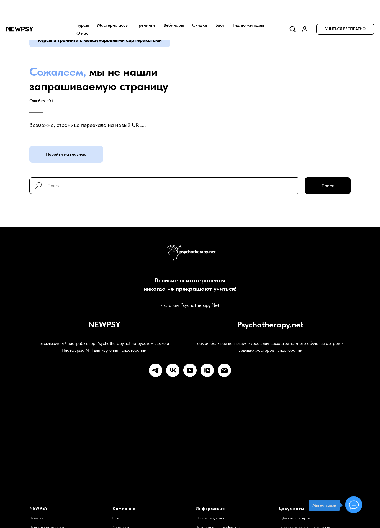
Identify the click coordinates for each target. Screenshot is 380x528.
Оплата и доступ (210, 473)
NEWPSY (38, 464)
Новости (36, 473)
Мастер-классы (113, 7)
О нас (82, 15)
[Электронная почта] (224, 370)
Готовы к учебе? (267, 413)
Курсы (82, 7)
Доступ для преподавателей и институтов (231, 491)
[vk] (172, 370)
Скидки (199, 7)
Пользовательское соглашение (305, 482)
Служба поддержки (45, 491)
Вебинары (173, 7)
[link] (304, 10)
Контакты (120, 482)
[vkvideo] (207, 370)
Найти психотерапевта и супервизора (144, 491)
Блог (219, 7)
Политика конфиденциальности (305, 491)
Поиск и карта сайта (47, 482)
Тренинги (146, 7)
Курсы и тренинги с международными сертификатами (100, 40)
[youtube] (190, 370)
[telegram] (155, 370)
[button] (292, 10)
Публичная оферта (294, 473)
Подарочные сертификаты (218, 482)
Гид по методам (248, 7)
